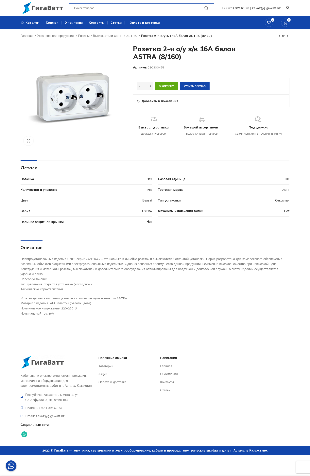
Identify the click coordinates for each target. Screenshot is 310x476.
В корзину (166, 88)
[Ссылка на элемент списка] (58, 399)
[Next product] (287, 38)
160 (149, 192)
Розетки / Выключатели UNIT (100, 38)
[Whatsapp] (11, 465)
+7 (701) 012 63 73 (235, 9)
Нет (149, 181)
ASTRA (132, 38)
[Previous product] (280, 38)
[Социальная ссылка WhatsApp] (24, 436)
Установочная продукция (56, 38)
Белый (147, 202)
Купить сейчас (195, 88)
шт (287, 181)
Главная (27, 38)
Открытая (282, 202)
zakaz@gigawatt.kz (266, 9)
